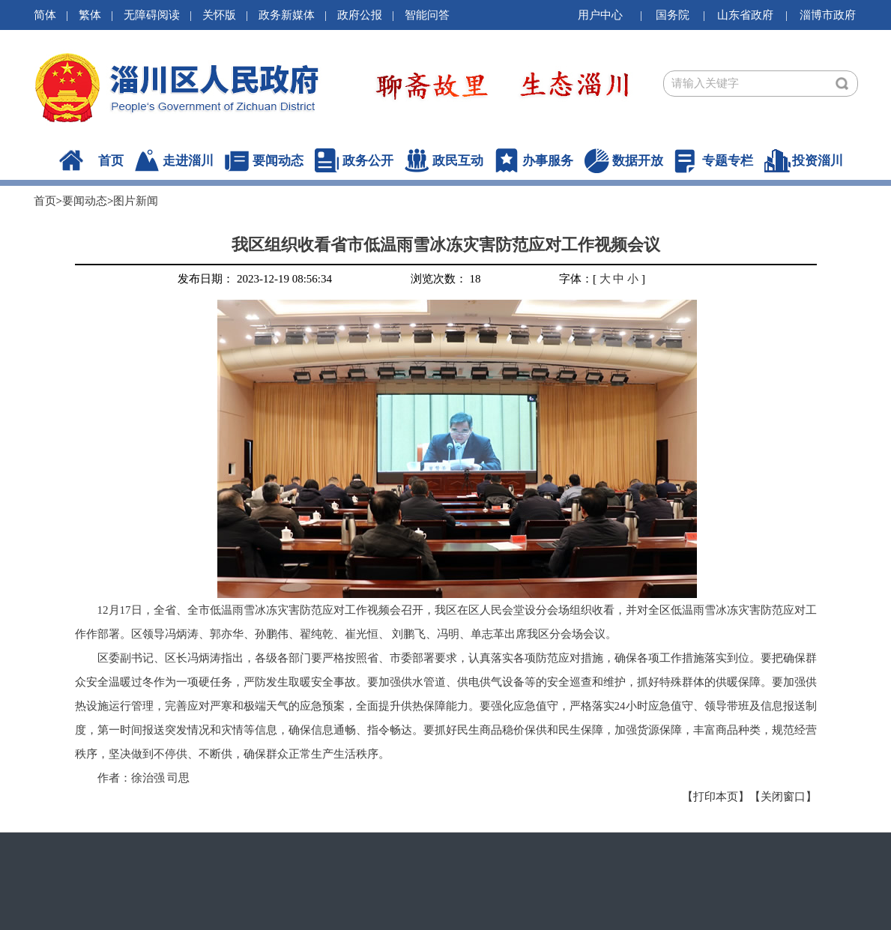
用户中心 (600, 15)
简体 (45, 15)
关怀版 (219, 15)
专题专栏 (727, 161)
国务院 (672, 15)
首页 (111, 161)
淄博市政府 (828, 15)
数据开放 (637, 161)
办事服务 (547, 161)
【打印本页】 (715, 797)
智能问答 (427, 15)
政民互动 (457, 161)
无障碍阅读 (152, 15)
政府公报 (359, 15)
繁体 (90, 15)
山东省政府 (745, 15)
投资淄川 (817, 161)
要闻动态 (278, 161)
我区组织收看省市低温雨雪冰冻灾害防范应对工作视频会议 (446, 244)
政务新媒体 (287, 15)
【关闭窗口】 (783, 797)
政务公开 (367, 161)
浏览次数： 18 (446, 279)
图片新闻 (135, 201)
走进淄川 (188, 161)
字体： (576, 279)
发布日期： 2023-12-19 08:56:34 (255, 279)
